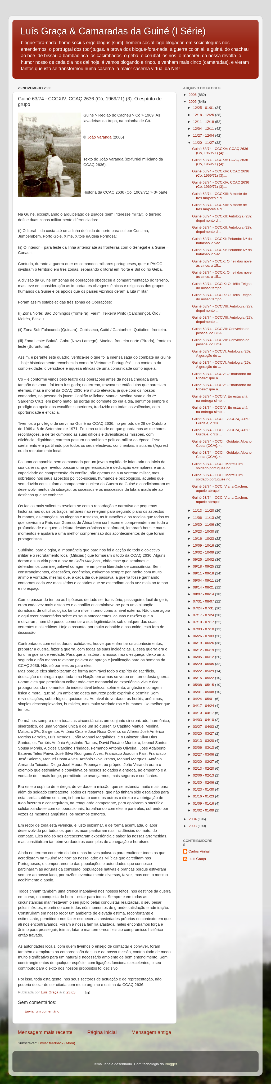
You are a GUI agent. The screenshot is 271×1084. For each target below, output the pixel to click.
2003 (193, 826)
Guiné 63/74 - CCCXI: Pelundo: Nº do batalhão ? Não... (222, 241)
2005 (193, 102)
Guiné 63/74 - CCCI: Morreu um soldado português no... (217, 466)
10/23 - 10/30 (204, 531)
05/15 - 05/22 (204, 678)
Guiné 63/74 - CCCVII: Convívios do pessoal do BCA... (221, 331)
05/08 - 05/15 (204, 685)
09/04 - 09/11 (204, 580)
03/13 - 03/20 (204, 741)
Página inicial (102, 1032)
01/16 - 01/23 (204, 796)
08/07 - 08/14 (204, 594)
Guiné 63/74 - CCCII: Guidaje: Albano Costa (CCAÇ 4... (222, 443)
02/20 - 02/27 (204, 762)
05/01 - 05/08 (204, 692)
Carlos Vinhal (199, 851)
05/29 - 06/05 (204, 664)
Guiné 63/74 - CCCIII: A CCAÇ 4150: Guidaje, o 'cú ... (221, 421)
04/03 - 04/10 (204, 720)
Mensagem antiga (151, 1032)
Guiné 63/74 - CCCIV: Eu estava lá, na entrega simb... (220, 398)
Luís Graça (197, 859)
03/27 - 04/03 (204, 727)
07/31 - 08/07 (204, 601)
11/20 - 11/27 (204, 143)
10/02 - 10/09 (204, 552)
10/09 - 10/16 (204, 545)
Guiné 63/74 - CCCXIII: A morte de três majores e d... (219, 196)
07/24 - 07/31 (204, 608)
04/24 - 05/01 (204, 699)
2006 (193, 95)
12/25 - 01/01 (204, 108)
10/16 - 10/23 (204, 539)
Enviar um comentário (42, 1011)
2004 (193, 819)
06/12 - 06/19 (204, 650)
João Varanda (99, 137)
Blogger (171, 1064)
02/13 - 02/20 (204, 768)
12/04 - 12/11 (204, 129)
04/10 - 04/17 (204, 713)
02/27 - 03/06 (204, 754)
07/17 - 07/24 (204, 615)
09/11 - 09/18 (204, 573)
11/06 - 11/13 (204, 518)
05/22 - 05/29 (204, 671)
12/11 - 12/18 (204, 122)
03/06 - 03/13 (204, 748)
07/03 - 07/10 (204, 629)
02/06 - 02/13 (204, 775)
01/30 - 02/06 (204, 782)
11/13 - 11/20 (204, 510)
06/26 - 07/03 (204, 636)
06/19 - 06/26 (204, 643)
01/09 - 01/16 (204, 803)
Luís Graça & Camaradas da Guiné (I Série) (113, 31)
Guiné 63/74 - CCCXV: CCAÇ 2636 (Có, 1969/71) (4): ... (220, 151)
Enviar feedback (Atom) (56, 1043)
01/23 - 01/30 (204, 789)
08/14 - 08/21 (204, 587)
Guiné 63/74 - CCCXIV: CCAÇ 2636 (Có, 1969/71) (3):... (220, 173)
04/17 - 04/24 (204, 706)
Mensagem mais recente (45, 1032)
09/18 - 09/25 (204, 566)
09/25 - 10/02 (204, 559)
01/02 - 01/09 (204, 810)
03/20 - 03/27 (204, 733)
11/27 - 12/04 (204, 135)
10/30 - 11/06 (204, 525)
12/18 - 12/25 (204, 115)
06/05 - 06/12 (204, 657)
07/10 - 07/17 (204, 622)
